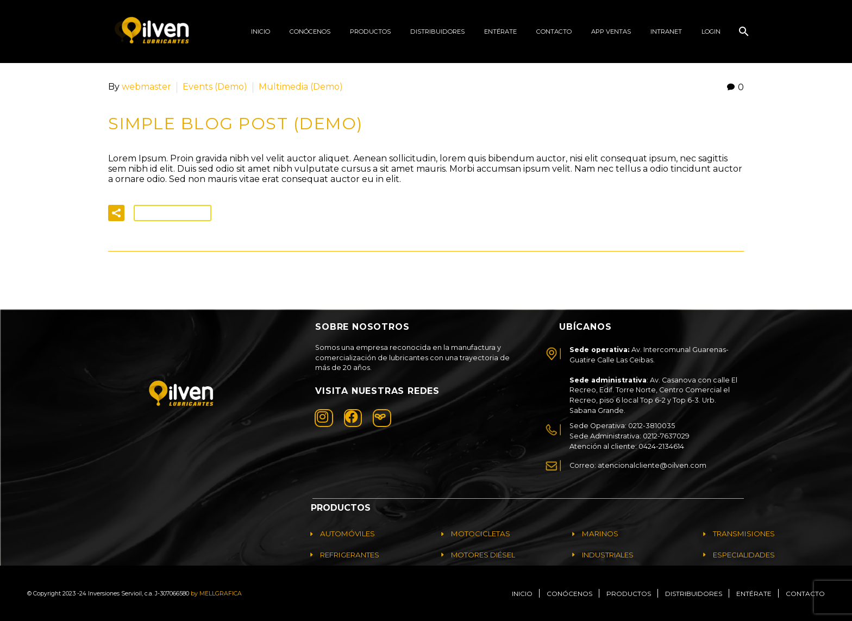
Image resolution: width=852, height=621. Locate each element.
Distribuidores (437, 31)
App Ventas (611, 31)
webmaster (146, 86)
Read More (172, 212)
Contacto (554, 31)
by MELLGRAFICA (216, 593)
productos (370, 31)
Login (711, 31)
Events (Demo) (215, 86)
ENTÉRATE (500, 31)
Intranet (666, 31)
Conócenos (310, 31)
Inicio (260, 31)
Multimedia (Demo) (301, 86)
